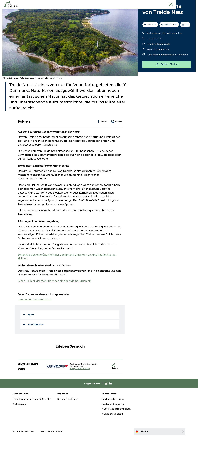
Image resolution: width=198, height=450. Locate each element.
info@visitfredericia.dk (158, 57)
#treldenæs (25, 312)
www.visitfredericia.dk (158, 62)
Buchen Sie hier (166, 77)
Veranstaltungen (53, 9)
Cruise (178, 3)
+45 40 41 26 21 (154, 51)
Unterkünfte (129, 9)
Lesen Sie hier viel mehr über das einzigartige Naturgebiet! (54, 294)
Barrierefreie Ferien (69, 412)
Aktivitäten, (153, 68)
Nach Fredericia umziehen (116, 422)
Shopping (114, 9)
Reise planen (147, 9)
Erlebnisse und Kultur (77, 9)
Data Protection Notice (52, 444)
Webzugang (21, 420)
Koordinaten (34, 337)
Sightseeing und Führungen (173, 68)
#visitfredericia (42, 312)
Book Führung (189, 3)
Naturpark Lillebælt (113, 427)
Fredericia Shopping (113, 417)
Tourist (170, 3)
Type (29, 327)
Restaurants (99, 9)
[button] (103, 379)
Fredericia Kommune (114, 412)
